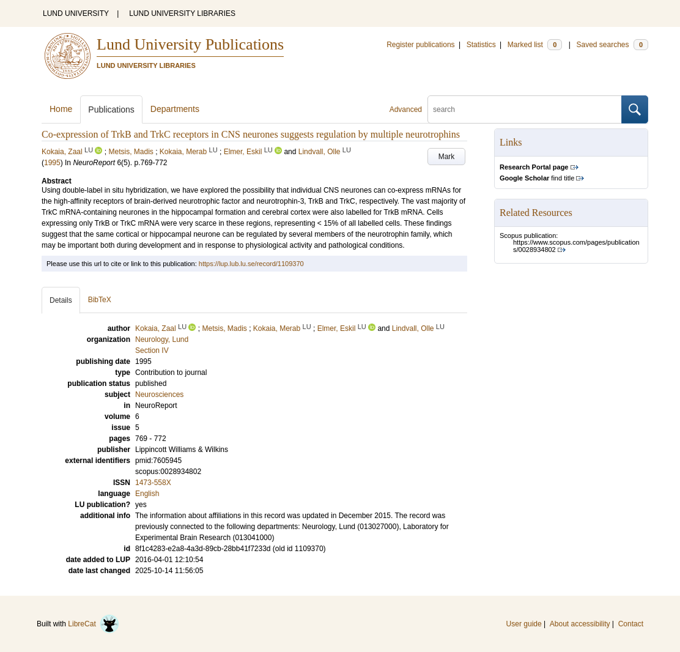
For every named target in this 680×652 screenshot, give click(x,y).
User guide (524, 624)
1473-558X (153, 482)
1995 (52, 162)
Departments (174, 109)
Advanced (406, 109)
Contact (630, 624)
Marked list (535, 44)
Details (61, 300)
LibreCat (93, 624)
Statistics (481, 44)
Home (61, 109)
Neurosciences (159, 394)
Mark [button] (446, 156)
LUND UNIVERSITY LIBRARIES (182, 13)
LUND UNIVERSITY (76, 13)
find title (537, 178)
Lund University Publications (190, 44)
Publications (111, 109)
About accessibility (580, 624)
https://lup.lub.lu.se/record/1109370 (251, 263)
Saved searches (612, 44)
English (147, 493)
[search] (524, 109)
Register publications (420, 44)
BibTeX (99, 299)
